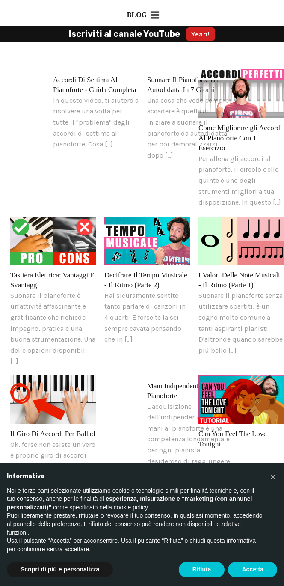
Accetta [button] (252, 569)
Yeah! (200, 34)
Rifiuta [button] (201, 569)
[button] (273, 477)
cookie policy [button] (131, 507)
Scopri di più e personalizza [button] (60, 569)
